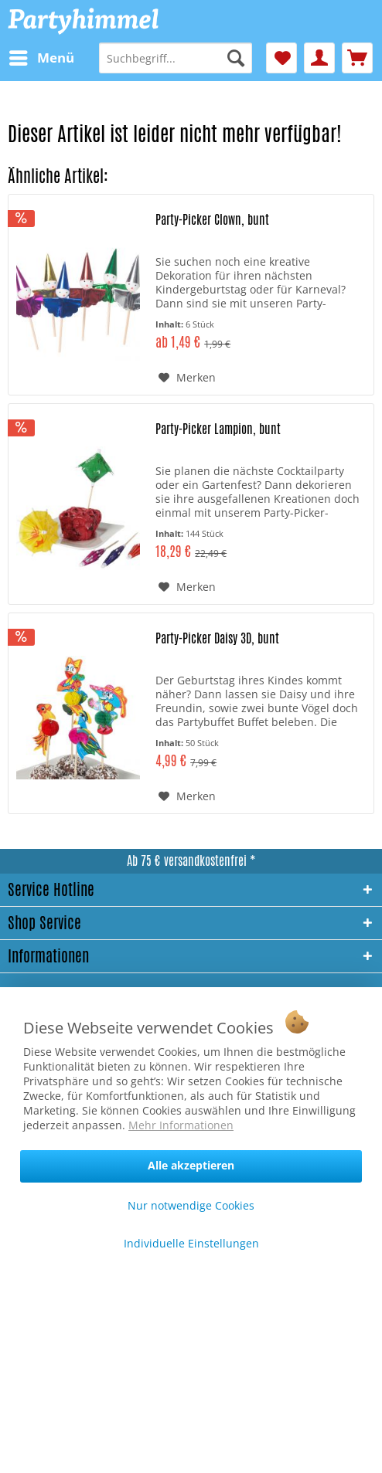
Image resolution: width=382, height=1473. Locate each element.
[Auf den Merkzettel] (187, 377)
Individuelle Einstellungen (191, 1243)
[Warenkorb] (357, 57)
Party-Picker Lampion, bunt (218, 429)
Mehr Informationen (181, 1125)
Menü (41, 56)
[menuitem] (41, 57)
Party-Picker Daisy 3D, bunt (217, 638)
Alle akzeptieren (191, 1165)
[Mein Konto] (319, 57)
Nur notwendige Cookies (191, 1205)
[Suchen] (236, 57)
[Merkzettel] (281, 57)
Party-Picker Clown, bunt (212, 220)
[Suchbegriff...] (175, 57)
